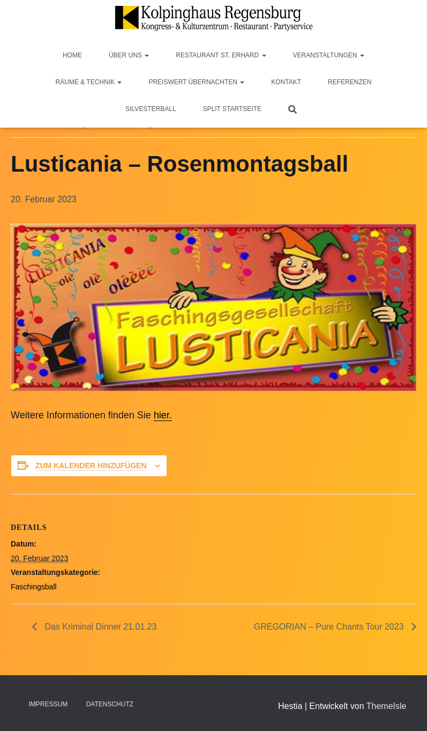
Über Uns (129, 55)
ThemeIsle (386, 706)
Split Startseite (232, 109)
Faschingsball (34, 586)
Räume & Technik (89, 82)
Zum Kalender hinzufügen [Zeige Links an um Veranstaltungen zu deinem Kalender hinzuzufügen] (91, 465)
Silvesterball (150, 109)
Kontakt (286, 82)
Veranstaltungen (329, 55)
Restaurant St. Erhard (221, 55)
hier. (163, 415)
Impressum (48, 704)
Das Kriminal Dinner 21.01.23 (99, 626)
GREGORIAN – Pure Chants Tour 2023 (330, 626)
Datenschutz (109, 704)
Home (72, 55)
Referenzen (349, 82)
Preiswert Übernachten (196, 82)
